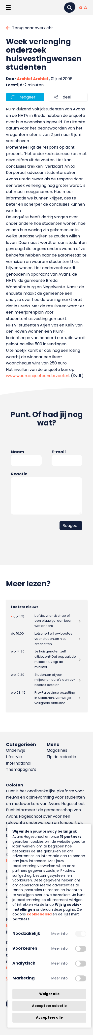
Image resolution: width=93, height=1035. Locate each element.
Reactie (19, 474)
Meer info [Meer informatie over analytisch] (59, 963)
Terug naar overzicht (32, 28)
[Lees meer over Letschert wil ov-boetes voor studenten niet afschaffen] (46, 639)
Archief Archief (32, 79)
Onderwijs (15, 750)
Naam (17, 452)
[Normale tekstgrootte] (81, 7)
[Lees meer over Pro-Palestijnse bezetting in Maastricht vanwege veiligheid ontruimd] (46, 698)
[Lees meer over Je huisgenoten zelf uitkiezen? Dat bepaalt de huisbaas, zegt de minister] (46, 659)
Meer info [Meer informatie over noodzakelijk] (59, 933)
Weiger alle (49, 994)
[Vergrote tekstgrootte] (85, 7)
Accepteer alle (49, 1017)
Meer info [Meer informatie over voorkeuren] (59, 948)
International (18, 763)
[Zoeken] (69, 7)
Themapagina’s (21, 769)
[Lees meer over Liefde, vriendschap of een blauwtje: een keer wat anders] (46, 621)
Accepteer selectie (49, 1005)
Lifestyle (14, 757)
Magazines (57, 750)
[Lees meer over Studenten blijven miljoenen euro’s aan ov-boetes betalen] (46, 680)
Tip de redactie (61, 757)
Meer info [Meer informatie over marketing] (59, 978)
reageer (27, 97)
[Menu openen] (8, 7)
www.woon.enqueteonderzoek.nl (37, 376)
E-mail (59, 452)
